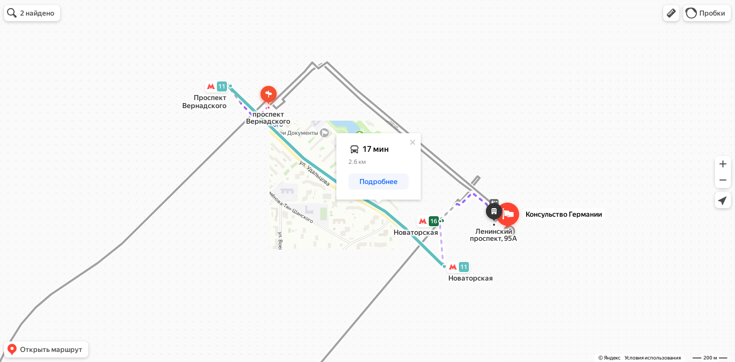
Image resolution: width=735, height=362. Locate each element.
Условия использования (653, 357)
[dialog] (378, 166)
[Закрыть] (413, 142)
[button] (671, 13)
